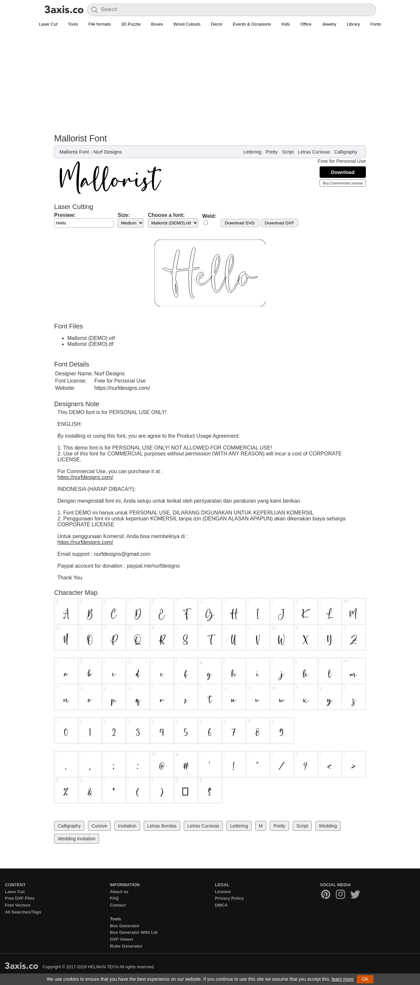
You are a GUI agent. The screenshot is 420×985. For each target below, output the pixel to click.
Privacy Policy (229, 898)
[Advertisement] (210, 84)
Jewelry (329, 24)
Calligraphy (345, 152)
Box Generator (124, 925)
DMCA (221, 905)
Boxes (157, 24)
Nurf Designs (107, 152)
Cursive (99, 825)
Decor (216, 24)
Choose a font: (166, 215)
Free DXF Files (19, 898)
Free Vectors (18, 905)
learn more (343, 979)
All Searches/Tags (23, 912)
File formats (99, 24)
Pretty (272, 152)
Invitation (127, 825)
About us (119, 891)
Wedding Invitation (76, 838)
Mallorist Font (74, 152)
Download (343, 172)
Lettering (252, 152)
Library (353, 24)
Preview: (65, 215)
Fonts (375, 24)
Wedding (328, 825)
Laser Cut (48, 24)
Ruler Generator (126, 946)
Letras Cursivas (314, 152)
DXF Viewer (121, 939)
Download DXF (279, 222)
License (223, 891)
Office (305, 24)
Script (288, 152)
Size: (123, 215)
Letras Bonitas (162, 825)
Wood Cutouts (187, 24)
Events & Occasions (252, 24)
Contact (118, 905)
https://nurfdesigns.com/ (122, 388)
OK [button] (365, 979)
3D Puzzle (130, 24)
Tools (73, 24)
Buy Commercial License (343, 183)
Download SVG (240, 222)
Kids (286, 24)
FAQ (114, 898)
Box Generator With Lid (134, 932)
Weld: (209, 216)
